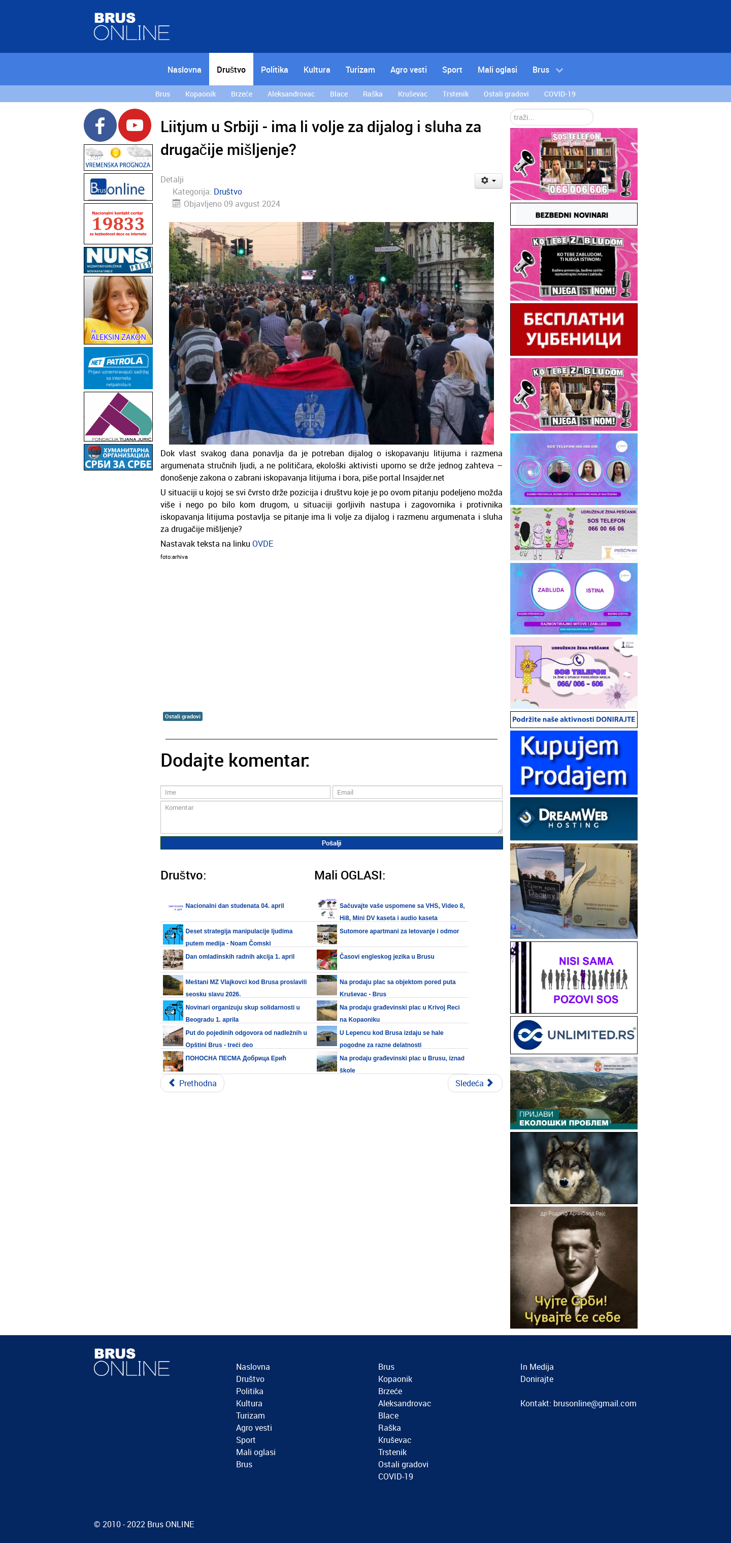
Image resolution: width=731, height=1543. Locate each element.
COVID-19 (395, 1476)
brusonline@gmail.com (595, 1403)
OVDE (262, 543)
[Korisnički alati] (489, 180)
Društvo (228, 191)
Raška (389, 1427)
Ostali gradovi (183, 716)
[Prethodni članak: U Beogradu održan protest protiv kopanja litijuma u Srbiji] (192, 1083)
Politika (249, 1391)
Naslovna (253, 1366)
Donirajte (536, 1378)
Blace (388, 1415)
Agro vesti (254, 1427)
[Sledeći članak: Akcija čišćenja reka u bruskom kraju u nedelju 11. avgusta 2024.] (475, 1083)
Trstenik (392, 1452)
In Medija (537, 1366)
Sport (246, 1439)
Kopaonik (395, 1378)
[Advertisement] (118, 625)
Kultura (249, 1403)
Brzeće (390, 1391)
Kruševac (395, 1439)
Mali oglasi (256, 1452)
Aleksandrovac (404, 1403)
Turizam (250, 1415)
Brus (244, 1464)
